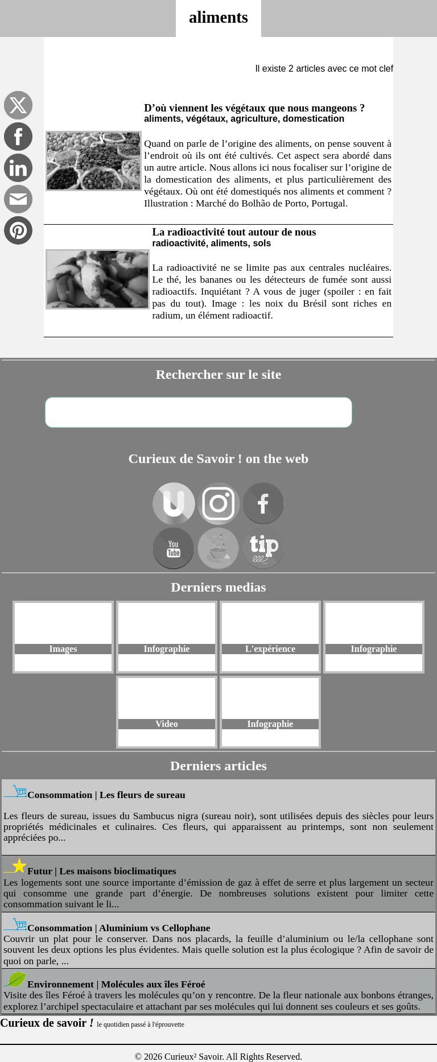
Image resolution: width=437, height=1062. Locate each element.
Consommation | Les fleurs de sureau (106, 794)
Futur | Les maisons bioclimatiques (101, 871)
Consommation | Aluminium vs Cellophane (119, 927)
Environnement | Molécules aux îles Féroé (116, 984)
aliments (218, 17)
